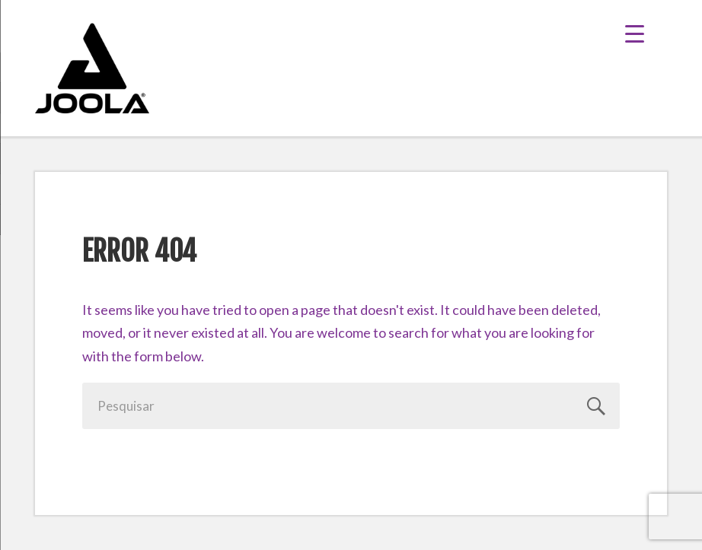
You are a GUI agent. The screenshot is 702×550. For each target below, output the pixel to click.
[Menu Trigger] (646, 32)
